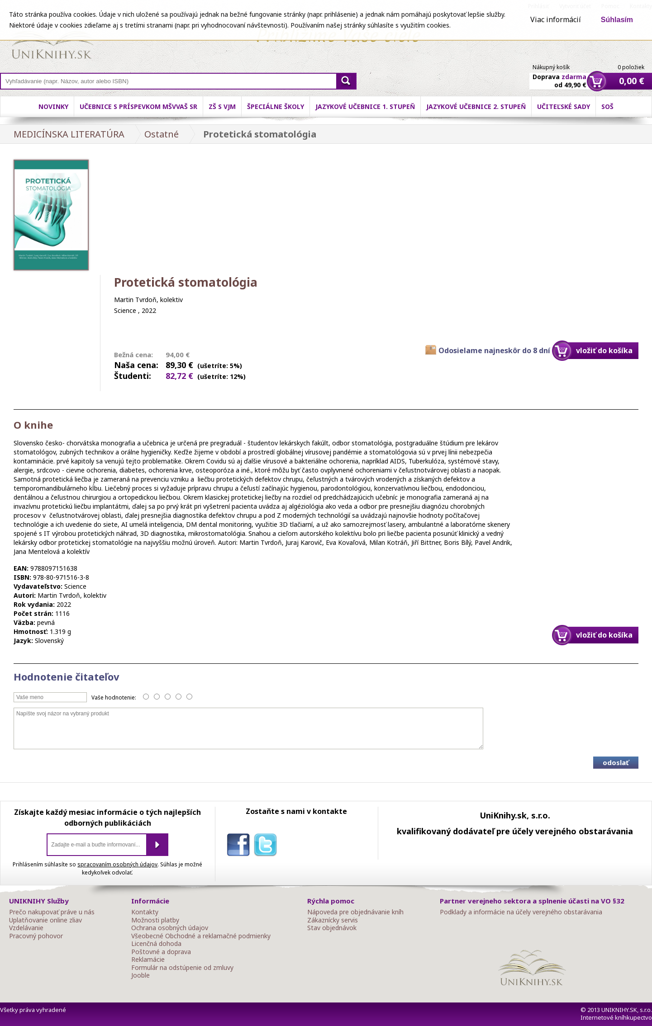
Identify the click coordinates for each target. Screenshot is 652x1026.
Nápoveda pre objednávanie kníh (355, 912)
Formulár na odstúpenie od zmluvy (182, 968)
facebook (240, 846)
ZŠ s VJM (222, 106)
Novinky (53, 106)
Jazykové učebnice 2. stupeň (476, 106)
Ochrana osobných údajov (169, 928)
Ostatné (161, 134)
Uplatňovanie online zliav (45, 920)
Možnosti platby (155, 920)
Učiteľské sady (563, 106)
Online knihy (52, 41)
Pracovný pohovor (36, 936)
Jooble (140, 975)
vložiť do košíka (604, 350)
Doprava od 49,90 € (559, 75)
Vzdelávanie (26, 928)
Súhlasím (617, 20)
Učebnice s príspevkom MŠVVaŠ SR (138, 106)
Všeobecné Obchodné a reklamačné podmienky (201, 936)
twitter (267, 846)
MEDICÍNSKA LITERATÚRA (69, 134)
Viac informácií (555, 19)
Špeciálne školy (275, 106)
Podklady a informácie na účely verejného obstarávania (521, 912)
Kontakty (144, 912)
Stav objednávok (332, 928)
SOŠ (607, 106)
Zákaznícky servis (332, 920)
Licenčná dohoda (156, 944)
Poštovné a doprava (161, 952)
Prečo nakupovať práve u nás (52, 912)
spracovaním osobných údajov (117, 864)
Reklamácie (148, 959)
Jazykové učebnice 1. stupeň (365, 106)
